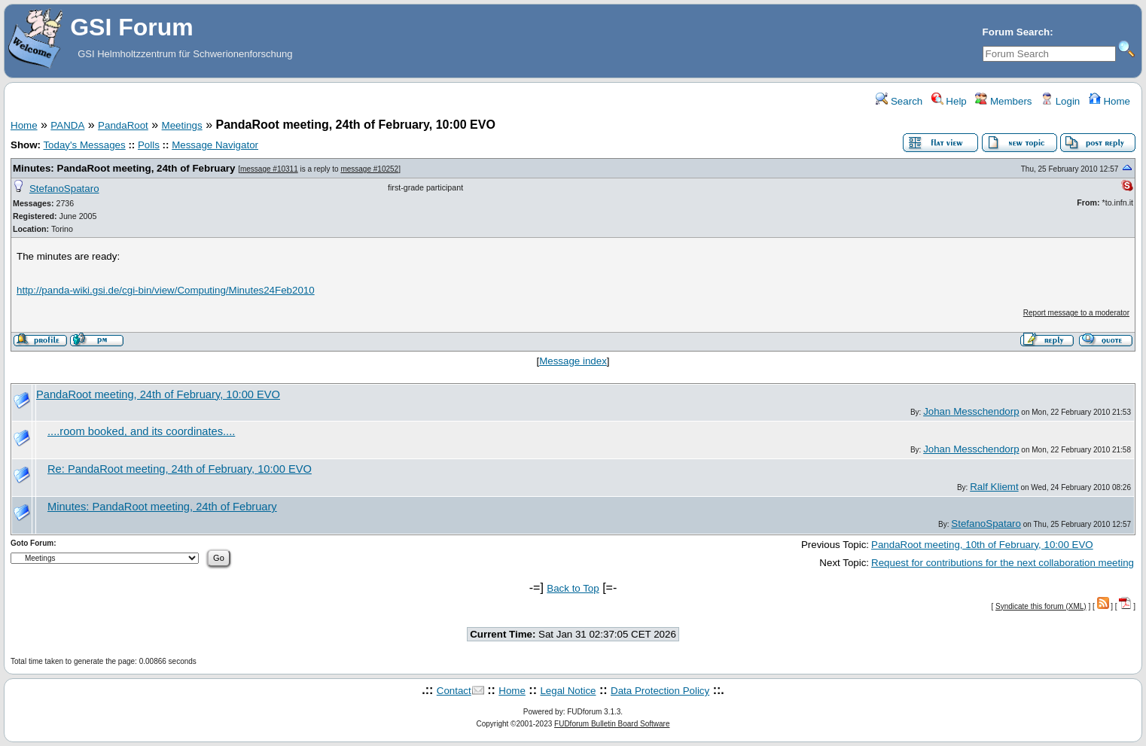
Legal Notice (568, 690)
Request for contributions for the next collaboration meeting (1002, 562)
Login (1060, 101)
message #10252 (369, 169)
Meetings (182, 125)
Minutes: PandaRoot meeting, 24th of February (124, 168)
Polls (149, 145)
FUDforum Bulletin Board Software (611, 724)
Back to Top (573, 588)
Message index (573, 361)
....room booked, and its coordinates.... (141, 431)
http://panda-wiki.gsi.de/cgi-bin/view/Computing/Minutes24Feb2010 (166, 290)
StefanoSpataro (64, 188)
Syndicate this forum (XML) (1041, 606)
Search (899, 101)
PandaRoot (123, 125)
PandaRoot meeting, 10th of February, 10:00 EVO (982, 544)
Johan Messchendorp (971, 411)
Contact (454, 690)
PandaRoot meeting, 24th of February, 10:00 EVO (158, 394)
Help (949, 101)
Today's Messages (84, 145)
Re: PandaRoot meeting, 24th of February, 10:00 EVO (179, 469)
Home (1109, 101)
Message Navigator (215, 145)
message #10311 (269, 169)
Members (1003, 101)
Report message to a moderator (1076, 313)
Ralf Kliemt (994, 486)
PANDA (67, 125)
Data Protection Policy (660, 690)
